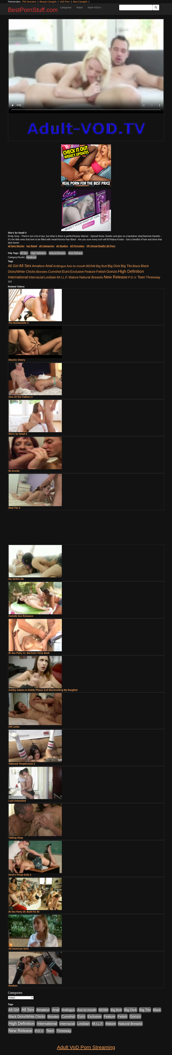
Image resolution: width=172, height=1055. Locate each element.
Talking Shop (16, 837)
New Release (75, 253)
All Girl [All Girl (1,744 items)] (13, 266)
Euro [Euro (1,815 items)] (65, 272)
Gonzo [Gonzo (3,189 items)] (111, 271)
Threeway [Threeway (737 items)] (153, 277)
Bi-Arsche (14, 471)
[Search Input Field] (136, 7)
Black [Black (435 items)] (136, 266)
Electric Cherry (17, 360)
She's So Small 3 (18, 434)
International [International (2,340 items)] (18, 277)
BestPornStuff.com (33, 9)
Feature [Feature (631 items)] (90, 271)
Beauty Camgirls (48, 1)
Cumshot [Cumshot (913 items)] (54, 271)
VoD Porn (65, 1)
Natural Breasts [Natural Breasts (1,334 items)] (91, 277)
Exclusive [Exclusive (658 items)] (77, 271)
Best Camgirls (80, 1)
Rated (79, 7)
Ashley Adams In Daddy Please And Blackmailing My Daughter (43, 690)
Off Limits (14, 726)
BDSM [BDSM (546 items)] (90, 266)
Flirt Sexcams (29, 1)
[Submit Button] (156, 7)
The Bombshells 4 (19, 323)
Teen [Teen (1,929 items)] (141, 277)
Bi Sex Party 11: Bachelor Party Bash (29, 653)
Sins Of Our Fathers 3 (21, 397)
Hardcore (31, 257)
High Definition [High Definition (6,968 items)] (131, 271)
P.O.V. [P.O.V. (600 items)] (132, 277)
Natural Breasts (57, 253)
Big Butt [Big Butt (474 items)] (101, 266)
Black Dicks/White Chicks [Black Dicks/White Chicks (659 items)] (27, 1016)
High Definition (38, 253)
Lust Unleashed (17, 800)
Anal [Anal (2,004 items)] (49, 266)
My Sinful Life (16, 579)
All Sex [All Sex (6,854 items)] (25, 265)
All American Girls (19, 948)
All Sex (24, 253)
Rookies (13, 985)
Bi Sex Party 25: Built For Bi (24, 911)
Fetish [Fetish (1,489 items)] (101, 271)
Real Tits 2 (14, 508)
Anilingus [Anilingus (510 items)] (59, 266)
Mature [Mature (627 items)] (74, 277)
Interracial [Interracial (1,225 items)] (36, 277)
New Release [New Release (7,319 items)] (115, 277)
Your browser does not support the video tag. (86, 66)
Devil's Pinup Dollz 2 (20, 874)
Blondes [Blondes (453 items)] (42, 271)
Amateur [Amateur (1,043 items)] (38, 266)
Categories (65, 7)
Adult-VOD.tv (94, 7)
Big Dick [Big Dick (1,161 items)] (114, 266)
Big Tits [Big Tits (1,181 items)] (126, 266)
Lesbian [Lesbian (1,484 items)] (50, 277)
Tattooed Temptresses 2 (22, 763)
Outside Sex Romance (21, 616)
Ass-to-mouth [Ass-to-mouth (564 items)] (76, 266)
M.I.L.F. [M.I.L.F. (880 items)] (62, 277)
